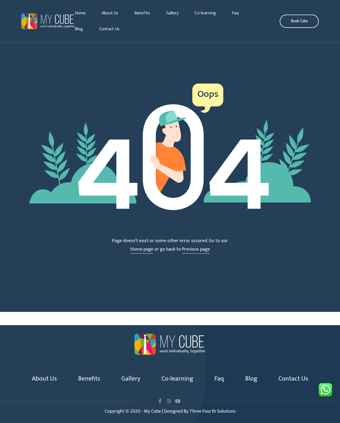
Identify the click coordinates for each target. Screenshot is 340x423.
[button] (299, 21)
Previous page (196, 249)
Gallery (172, 13)
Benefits (142, 13)
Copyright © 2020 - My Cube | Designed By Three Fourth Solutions (170, 411)
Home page (141, 249)
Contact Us (109, 29)
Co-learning (205, 13)
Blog (79, 29)
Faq (235, 13)
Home (80, 13)
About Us (110, 13)
